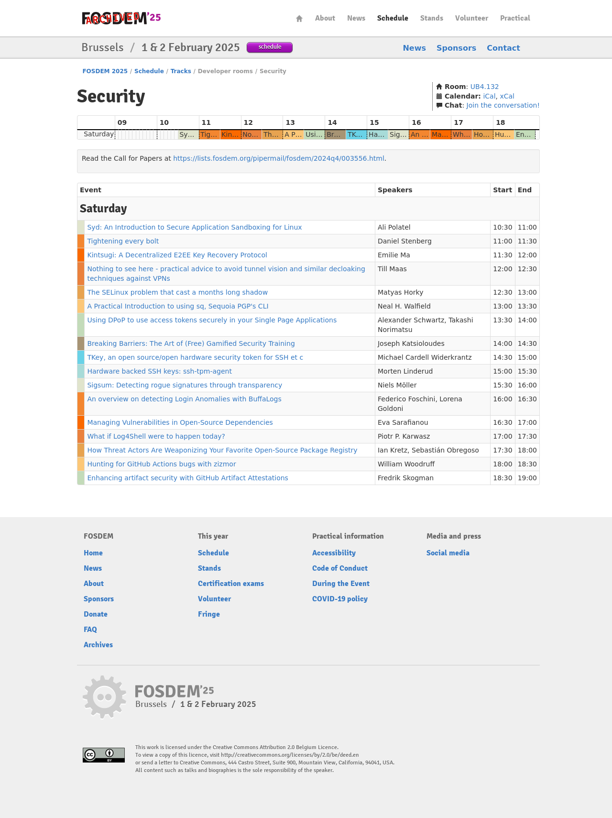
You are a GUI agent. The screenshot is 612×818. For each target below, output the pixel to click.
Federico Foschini (406, 399)
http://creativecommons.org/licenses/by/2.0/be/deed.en (290, 755)
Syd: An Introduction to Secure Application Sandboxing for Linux (194, 227)
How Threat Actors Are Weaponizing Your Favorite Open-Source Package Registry (222, 450)
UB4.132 (484, 86)
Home (299, 18)
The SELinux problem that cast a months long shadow (177, 292)
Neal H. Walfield (404, 306)
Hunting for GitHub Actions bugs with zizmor (161, 464)
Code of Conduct (340, 568)
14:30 (527, 343)
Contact (503, 48)
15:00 (527, 357)
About (325, 18)
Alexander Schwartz (411, 320)
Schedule (392, 18)
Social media (448, 553)
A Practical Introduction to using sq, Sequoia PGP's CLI (177, 306)
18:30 (527, 464)
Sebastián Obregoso (445, 450)
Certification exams (231, 583)
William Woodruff (406, 464)
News (356, 18)
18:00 (527, 450)
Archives (98, 645)
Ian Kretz (392, 450)
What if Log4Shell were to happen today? (156, 436)
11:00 (527, 227)
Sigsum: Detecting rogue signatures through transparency (184, 385)
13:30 (527, 306)
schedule (270, 46)
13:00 (527, 292)
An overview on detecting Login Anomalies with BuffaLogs (184, 399)
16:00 (527, 385)
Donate (96, 614)
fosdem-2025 (121, 18)
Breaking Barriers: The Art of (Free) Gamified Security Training (191, 343)
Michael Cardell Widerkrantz (425, 357)
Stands (431, 18)
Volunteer (471, 18)
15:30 (527, 371)
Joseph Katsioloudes (411, 343)
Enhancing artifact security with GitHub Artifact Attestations (187, 478)
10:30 (502, 227)
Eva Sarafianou (403, 422)
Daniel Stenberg (405, 241)
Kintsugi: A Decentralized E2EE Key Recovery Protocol (177, 255)
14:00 (527, 320)
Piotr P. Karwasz (404, 436)
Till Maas (392, 269)
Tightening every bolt (123, 241)
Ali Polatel (394, 227)
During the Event (341, 583)
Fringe (209, 614)
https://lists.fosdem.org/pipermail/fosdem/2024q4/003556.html (278, 158)
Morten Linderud (405, 371)
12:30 (527, 269)
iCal (489, 96)
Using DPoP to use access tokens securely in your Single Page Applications (212, 320)
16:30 (527, 399)
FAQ (90, 629)
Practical (515, 18)
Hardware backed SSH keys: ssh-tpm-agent (159, 371)
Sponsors (456, 48)
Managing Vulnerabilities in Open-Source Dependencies (180, 422)
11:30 (527, 241)
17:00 (527, 422)
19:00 (527, 478)
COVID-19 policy (340, 599)
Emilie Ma (394, 255)
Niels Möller (397, 385)
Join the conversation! (503, 105)
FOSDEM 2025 (105, 71)
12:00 (527, 255)
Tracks (181, 71)
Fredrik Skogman (406, 478)
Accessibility (334, 553)
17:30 (527, 436)
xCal (507, 96)
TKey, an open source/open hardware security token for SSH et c (195, 357)
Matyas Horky (401, 292)
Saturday (99, 134)
